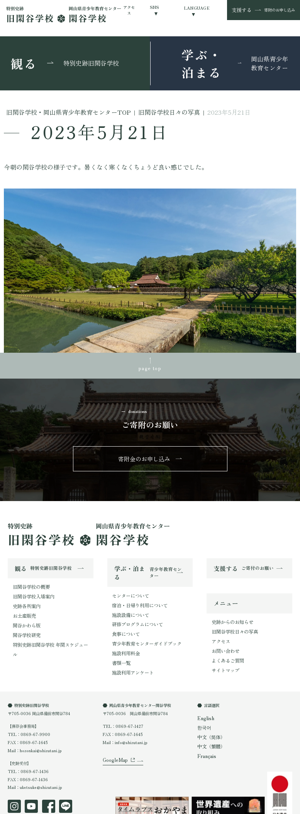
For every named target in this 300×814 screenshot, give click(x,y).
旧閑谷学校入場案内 (30, 588)
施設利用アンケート (129, 652)
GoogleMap (114, 745)
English (204, 697)
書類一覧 (119, 644)
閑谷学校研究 (24, 620)
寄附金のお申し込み (145, 453)
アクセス (129, 10)
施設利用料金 (123, 636)
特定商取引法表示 (72, 806)
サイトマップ (223, 653)
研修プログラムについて (133, 612)
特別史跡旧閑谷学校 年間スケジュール (46, 627)
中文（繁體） (208, 723)
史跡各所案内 (24, 596)
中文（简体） (208, 714)
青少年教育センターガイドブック (141, 628)
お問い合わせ (223, 637)
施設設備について (127, 604)
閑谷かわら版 (24, 612)
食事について (123, 620)
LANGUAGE (197, 8)
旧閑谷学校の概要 (28, 580)
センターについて (127, 588)
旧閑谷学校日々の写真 (231, 621)
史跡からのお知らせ (229, 613)
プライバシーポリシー (27, 806)
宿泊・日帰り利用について (135, 596)
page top (150, 366)
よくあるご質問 (225, 645)
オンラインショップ (115, 806)
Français (205, 731)
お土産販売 (22, 604)
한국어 (203, 706)
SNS (154, 7)
